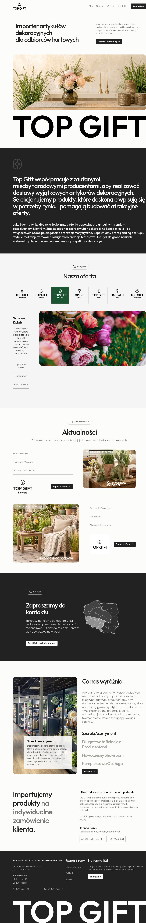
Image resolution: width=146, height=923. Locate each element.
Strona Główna (96, 6)
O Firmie (111, 6)
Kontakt (122, 6)
